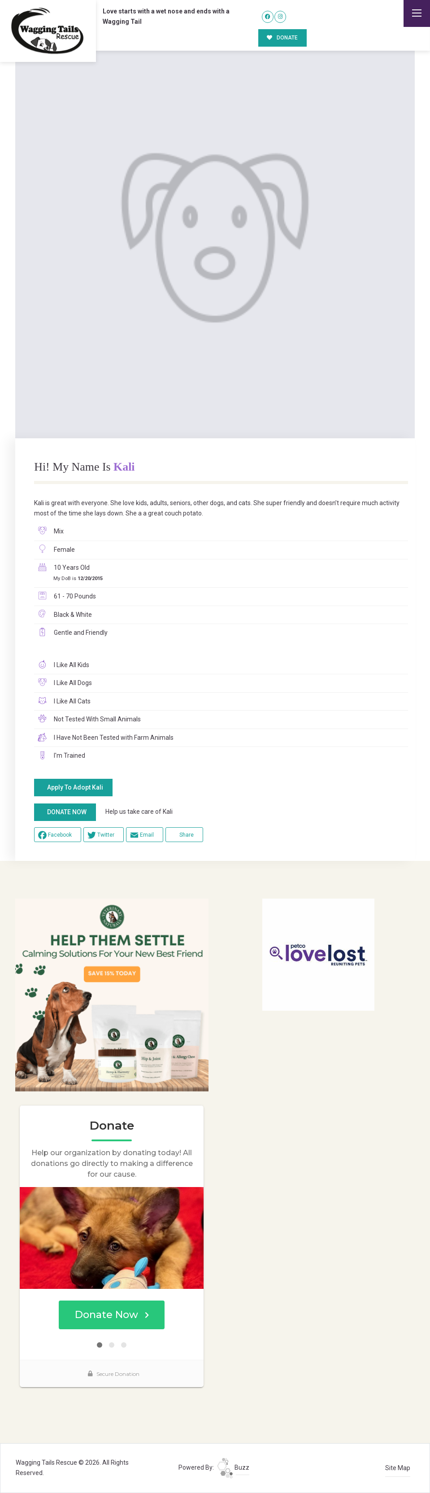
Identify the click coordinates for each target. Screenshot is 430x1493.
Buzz (233, 1467)
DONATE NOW (67, 812)
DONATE (282, 38)
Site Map (397, 1467)
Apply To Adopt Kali (75, 787)
